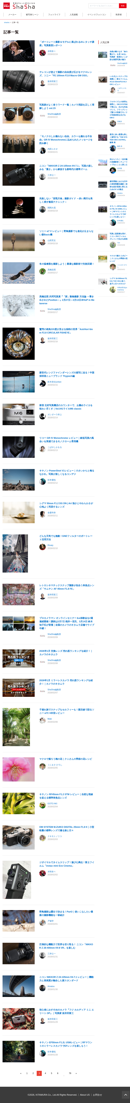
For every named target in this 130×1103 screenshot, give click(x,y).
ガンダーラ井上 (55, 415)
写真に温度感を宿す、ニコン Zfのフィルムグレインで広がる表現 (118, 236)
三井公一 (52, 175)
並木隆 (119, 169)
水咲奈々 (52, 51)
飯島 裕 (119, 147)
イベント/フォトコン (96, 15)
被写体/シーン (32, 15)
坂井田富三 (53, 82)
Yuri (118, 243)
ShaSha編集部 (54, 114)
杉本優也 (52, 480)
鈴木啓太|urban (54, 382)
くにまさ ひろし (55, 765)
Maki (50, 719)
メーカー (12, 15)
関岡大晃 (52, 208)
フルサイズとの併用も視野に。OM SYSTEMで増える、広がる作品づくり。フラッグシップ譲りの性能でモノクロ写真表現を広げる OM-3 (118, 110)
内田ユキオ (53, 149)
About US (85, 1095)
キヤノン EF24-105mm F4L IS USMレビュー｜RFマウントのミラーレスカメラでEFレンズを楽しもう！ (118, 212)
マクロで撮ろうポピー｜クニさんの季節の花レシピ (118, 258)
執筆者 (119, 15)
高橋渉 (119, 122)
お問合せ (97, 1095)
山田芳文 (52, 241)
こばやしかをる (55, 447)
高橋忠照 (52, 270)
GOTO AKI (52, 804)
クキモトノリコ (55, 836)
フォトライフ (54, 15)
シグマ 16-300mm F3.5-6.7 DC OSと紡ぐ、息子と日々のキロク (118, 281)
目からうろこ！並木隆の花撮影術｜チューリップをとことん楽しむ (118, 162)
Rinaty (50, 545)
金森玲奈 (52, 513)
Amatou (51, 986)
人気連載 (74, 15)
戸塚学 (51, 921)
